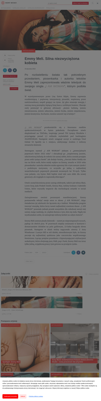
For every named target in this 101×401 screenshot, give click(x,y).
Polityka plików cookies (36, 396)
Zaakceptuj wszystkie (10, 396)
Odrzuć (23, 396)
